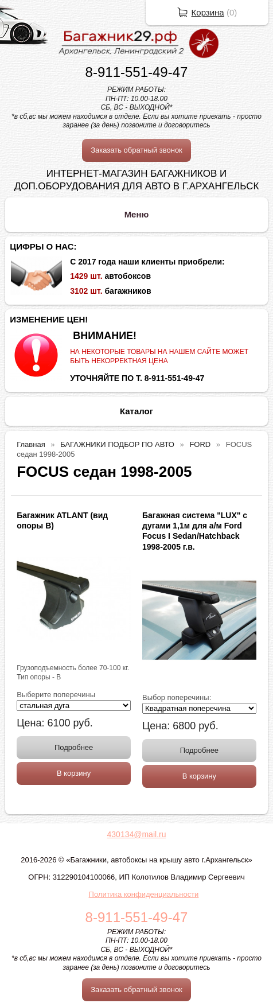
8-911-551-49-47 (136, 72)
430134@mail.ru (136, 834)
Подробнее (73, 747)
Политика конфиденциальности (144, 894)
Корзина (208, 12)
